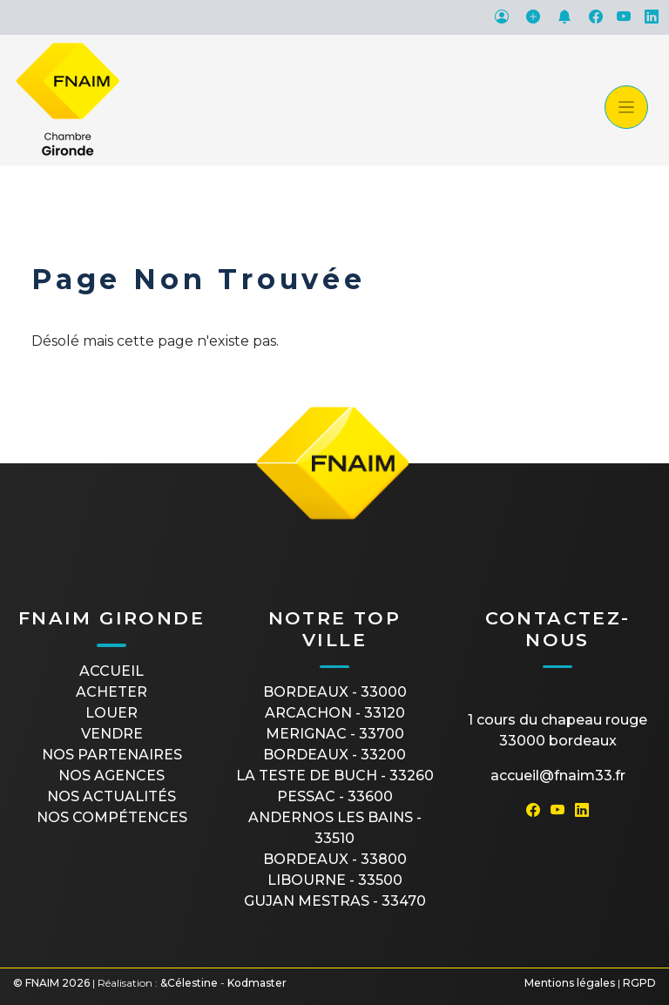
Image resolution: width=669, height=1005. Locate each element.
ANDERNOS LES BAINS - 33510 (335, 827)
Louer (111, 713)
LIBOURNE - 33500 (334, 880)
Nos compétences (112, 817)
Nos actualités (111, 796)
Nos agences (111, 775)
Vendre (112, 733)
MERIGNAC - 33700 (335, 733)
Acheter (111, 692)
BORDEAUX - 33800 (335, 859)
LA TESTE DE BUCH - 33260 (335, 775)
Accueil (111, 671)
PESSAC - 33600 (335, 796)
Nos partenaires (112, 754)
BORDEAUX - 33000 (335, 692)
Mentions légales (569, 982)
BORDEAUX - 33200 (334, 754)
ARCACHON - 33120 (335, 713)
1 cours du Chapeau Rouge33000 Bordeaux (557, 730)
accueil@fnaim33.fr (557, 775)
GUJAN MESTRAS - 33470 (335, 901)
